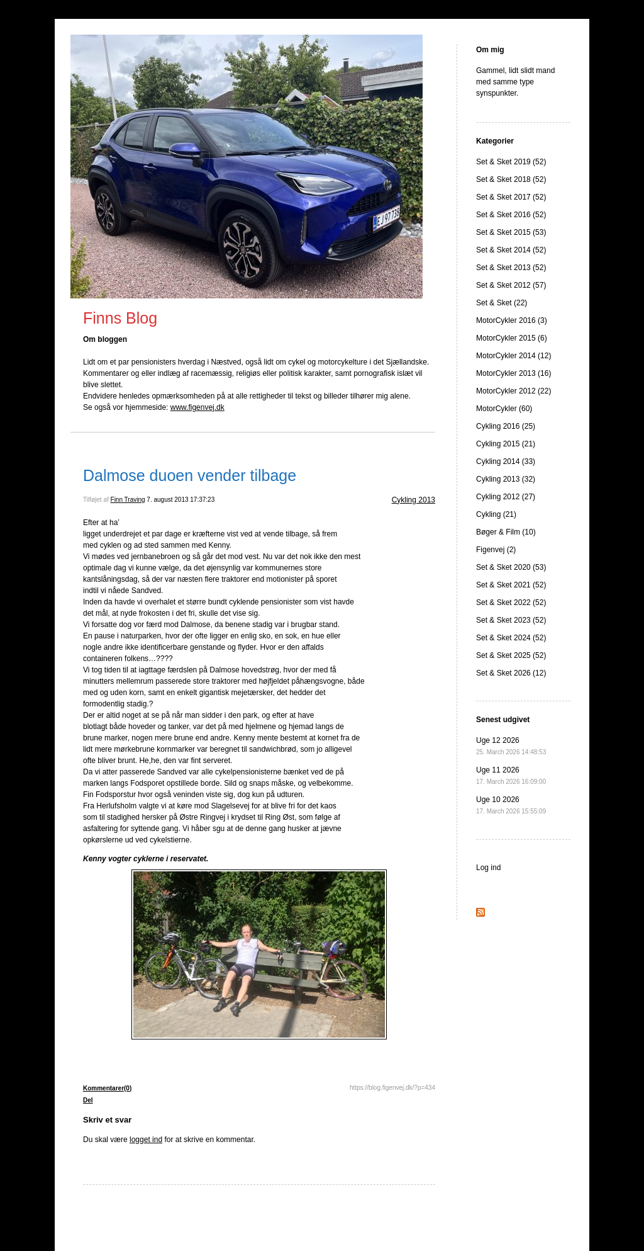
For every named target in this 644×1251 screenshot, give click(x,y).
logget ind (146, 1139)
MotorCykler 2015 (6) (511, 338)
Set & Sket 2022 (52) (511, 602)
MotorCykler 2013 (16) (513, 373)
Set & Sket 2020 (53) (511, 567)
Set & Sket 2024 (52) (511, 637)
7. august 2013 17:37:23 (180, 499)
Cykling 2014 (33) (505, 461)
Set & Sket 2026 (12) (511, 673)
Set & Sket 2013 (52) (511, 267)
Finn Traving (128, 499)
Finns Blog (120, 318)
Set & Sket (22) (501, 302)
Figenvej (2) (496, 549)
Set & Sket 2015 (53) (511, 232)
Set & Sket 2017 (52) (511, 197)
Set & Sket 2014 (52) (511, 250)
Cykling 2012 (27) (505, 496)
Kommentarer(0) (107, 1088)
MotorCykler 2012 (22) (513, 391)
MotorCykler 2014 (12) (513, 355)
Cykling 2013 (413, 499)
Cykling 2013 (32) (505, 479)
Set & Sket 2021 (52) (511, 584)
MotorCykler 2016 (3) (511, 320)
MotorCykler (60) (504, 408)
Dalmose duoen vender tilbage (189, 475)
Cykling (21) (496, 514)
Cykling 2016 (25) (505, 426)
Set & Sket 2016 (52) (511, 214)
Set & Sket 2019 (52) (511, 161)
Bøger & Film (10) (506, 532)
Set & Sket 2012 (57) (511, 285)
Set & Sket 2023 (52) (511, 620)
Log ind (488, 867)
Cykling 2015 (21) (505, 443)
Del (88, 1100)
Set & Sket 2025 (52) (511, 655)
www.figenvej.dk (197, 407)
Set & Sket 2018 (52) (511, 179)
